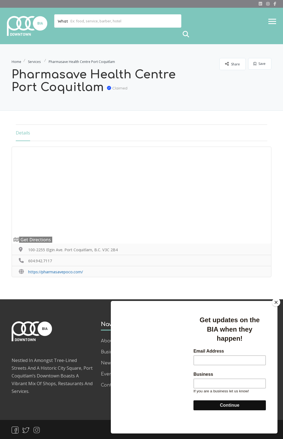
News (107, 363)
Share (232, 64)
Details (23, 133)
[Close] (276, 314)
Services (34, 61)
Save (260, 63)
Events (108, 374)
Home (16, 61)
